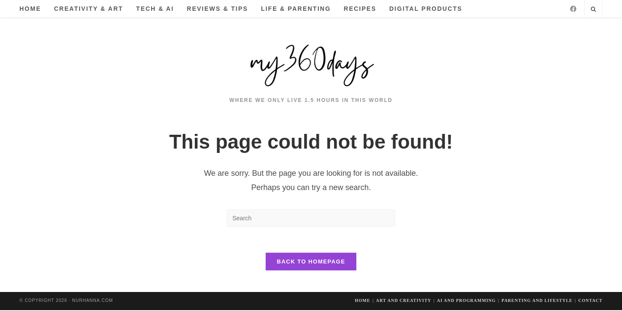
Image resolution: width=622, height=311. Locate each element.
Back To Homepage (311, 261)
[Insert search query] (311, 218)
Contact (590, 300)
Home (363, 300)
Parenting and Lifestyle (537, 300)
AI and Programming (466, 300)
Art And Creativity (403, 300)
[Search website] (593, 10)
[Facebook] (573, 9)
